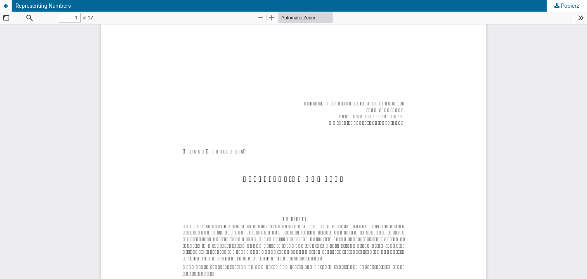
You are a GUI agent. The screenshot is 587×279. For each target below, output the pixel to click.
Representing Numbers (43, 6)
